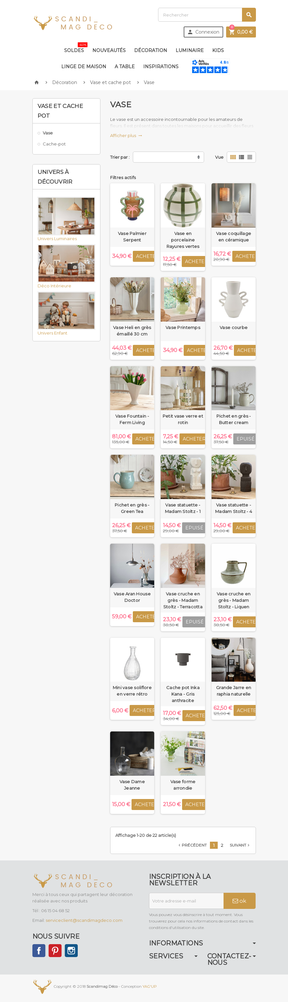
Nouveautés (109, 50)
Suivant (240, 845)
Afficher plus (126, 135)
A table (125, 66)
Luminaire (190, 50)
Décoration (150, 50)
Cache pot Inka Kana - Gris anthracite (183, 694)
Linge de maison (83, 66)
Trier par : (120, 157)
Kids (218, 50)
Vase (48, 132)
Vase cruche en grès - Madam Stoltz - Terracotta (182, 600)
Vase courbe (234, 327)
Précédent (192, 845)
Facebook (38, 950)
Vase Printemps (183, 327)
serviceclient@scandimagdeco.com (84, 920)
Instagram (71, 950)
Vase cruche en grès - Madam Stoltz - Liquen (234, 600)
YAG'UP (150, 986)
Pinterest (55, 950)
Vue (219, 157)
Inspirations (161, 66)
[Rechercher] (207, 15)
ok (239, 901)
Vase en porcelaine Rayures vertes (183, 240)
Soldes (75, 47)
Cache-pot (54, 143)
